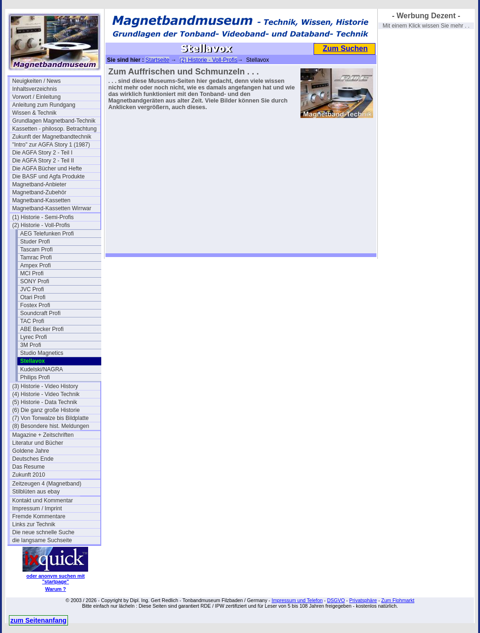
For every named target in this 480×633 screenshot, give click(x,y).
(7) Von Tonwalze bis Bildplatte (50, 418)
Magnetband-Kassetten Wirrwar (51, 208)
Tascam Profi (36, 249)
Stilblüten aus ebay (36, 491)
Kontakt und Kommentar (42, 500)
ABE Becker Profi (42, 329)
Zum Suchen (345, 48)
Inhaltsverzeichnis (34, 89)
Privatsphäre (363, 600)
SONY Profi (34, 281)
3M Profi (30, 345)
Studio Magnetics (41, 353)
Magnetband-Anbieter (39, 184)
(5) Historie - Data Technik (44, 402)
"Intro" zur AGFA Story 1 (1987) (51, 144)
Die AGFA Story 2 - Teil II (43, 160)
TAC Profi (32, 321)
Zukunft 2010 (28, 474)
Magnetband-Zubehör (39, 192)
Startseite (157, 60)
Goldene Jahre (30, 451)
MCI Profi (32, 273)
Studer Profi (35, 241)
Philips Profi (35, 377)
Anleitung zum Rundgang (43, 105)
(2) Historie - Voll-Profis (41, 225)
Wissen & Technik (34, 113)
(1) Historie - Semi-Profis (43, 217)
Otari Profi (32, 297)
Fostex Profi (35, 305)
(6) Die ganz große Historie (46, 410)
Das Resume (28, 467)
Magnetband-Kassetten (41, 200)
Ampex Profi (35, 265)
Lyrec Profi (33, 337)
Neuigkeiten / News (36, 81)
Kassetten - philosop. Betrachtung (54, 128)
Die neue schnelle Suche (43, 532)
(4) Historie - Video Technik (46, 394)
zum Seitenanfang (38, 620)
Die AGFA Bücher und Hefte (47, 168)
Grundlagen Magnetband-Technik (53, 121)
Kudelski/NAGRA (41, 369)
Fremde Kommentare (38, 516)
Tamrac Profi (36, 257)
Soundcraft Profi (40, 313)
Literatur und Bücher (37, 443)
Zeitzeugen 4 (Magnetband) (46, 483)
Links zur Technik (33, 524)
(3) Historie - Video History (45, 386)
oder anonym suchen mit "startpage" (55, 578)
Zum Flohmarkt (397, 600)
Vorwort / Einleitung (36, 97)
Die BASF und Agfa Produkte (48, 176)
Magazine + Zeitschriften (43, 435)
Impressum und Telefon (296, 600)
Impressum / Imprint (37, 508)
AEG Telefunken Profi (47, 233)
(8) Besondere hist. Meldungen (50, 426)
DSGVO (336, 600)
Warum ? (55, 589)
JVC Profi (32, 289)
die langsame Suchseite (42, 540)
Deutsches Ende (32, 459)
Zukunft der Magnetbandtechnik (51, 136)
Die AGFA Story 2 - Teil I (42, 152)
